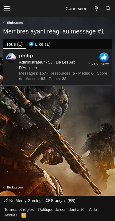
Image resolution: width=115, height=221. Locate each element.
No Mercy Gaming (22, 200)
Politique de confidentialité (61, 209)
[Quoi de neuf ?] (96, 8)
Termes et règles (19, 209)
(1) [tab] (14, 44)
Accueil (10, 215)
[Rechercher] (108, 8)
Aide (93, 209)
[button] (7, 8)
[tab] (39, 44)
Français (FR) (60, 200)
